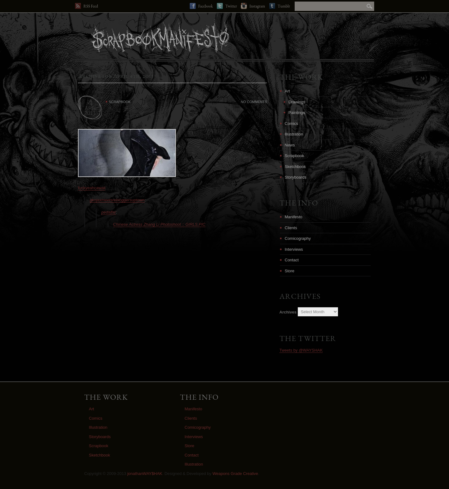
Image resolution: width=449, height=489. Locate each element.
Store (289, 271)
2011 (90, 113)
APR (90, 108)
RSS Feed (86, 6)
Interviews (294, 249)
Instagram (253, 6)
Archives (288, 311)
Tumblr (279, 6)
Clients (291, 227)
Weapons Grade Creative (235, 473)
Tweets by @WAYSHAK (301, 350)
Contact (292, 260)
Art (287, 91)
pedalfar (108, 212)
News (290, 145)
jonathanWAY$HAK (144, 473)
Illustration (294, 134)
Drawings (296, 102)
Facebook (201, 6)
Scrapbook (120, 102)
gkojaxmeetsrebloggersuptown (117, 200)
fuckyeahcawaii (91, 187)
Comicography (298, 238)
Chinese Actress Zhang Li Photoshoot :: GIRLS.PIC (159, 224)
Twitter (227, 6)
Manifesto (293, 217)
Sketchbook (295, 166)
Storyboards (296, 177)
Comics (291, 123)
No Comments (254, 102)
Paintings (296, 112)
